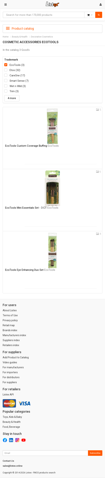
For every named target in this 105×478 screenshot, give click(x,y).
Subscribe (95, 453)
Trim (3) (14, 91)
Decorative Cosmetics (42, 37)
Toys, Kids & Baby (12, 416)
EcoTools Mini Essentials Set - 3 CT (31, 207)
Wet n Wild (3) (18, 86)
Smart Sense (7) (19, 80)
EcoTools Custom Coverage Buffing (32, 145)
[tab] (52, 28)
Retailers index (11, 345)
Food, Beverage (11, 426)
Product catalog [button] (20, 28)
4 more (12, 98)
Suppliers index (11, 340)
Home (6, 37)
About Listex (10, 310)
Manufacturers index (14, 335)
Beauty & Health (19, 37)
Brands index (10, 330)
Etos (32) (15, 70)
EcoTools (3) (17, 65)
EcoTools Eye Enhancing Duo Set (30, 269)
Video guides (10, 362)
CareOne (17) (17, 75)
